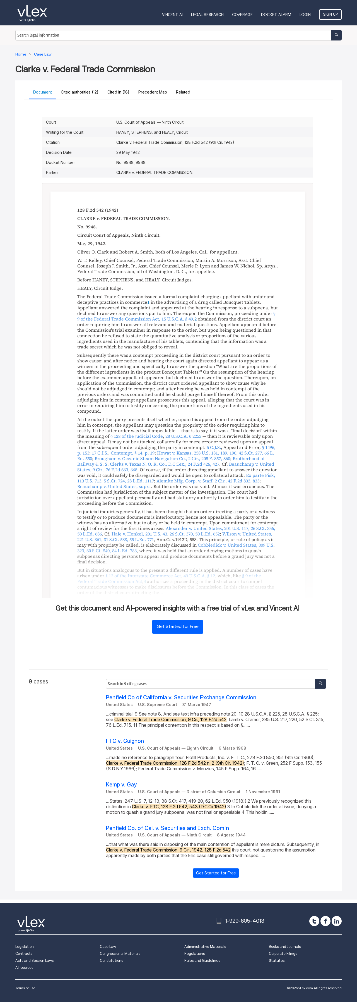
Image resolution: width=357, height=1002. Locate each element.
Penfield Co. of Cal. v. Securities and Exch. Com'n (167, 828)
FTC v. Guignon (125, 741)
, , (162, 458)
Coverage (242, 14)
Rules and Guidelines (202, 960)
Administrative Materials (205, 946)
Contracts (23, 953)
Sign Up (330, 14)
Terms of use (25, 988)
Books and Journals (285, 946)
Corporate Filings (283, 953)
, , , (176, 531)
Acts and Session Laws (34, 960)
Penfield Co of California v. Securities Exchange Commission (181, 697)
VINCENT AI (172, 14)
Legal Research (207, 14)
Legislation (24, 946)
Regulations (194, 953)
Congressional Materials (120, 953)
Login (305, 14)
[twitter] (314, 921)
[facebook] (325, 921)
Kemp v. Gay (121, 784)
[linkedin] (337, 921)
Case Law (108, 946)
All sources (24, 967)
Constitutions (111, 960)
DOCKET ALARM (276, 14)
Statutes (276, 960)
